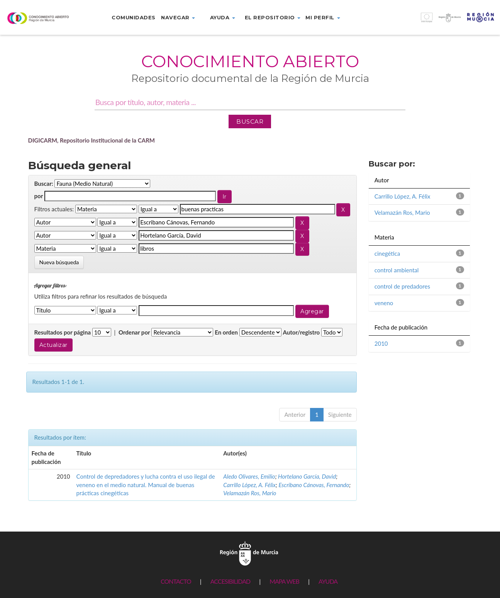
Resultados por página (62, 332)
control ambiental (397, 270)
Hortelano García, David (307, 476)
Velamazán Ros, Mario (249, 492)
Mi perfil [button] (322, 17)
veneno (384, 302)
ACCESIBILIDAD (230, 581)
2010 (381, 343)
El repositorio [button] (273, 17)
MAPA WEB (284, 581)
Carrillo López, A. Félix (249, 484)
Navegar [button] (178, 17)
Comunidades (134, 17)
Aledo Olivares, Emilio (249, 476)
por (38, 195)
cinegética (387, 253)
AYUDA (328, 581)
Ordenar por (134, 332)
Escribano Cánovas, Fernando (313, 484)
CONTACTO (176, 581)
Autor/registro (301, 332)
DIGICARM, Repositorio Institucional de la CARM (91, 140)
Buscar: (43, 183)
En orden (226, 332)
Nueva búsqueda (59, 262)
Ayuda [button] (222, 17)
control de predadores (402, 286)
